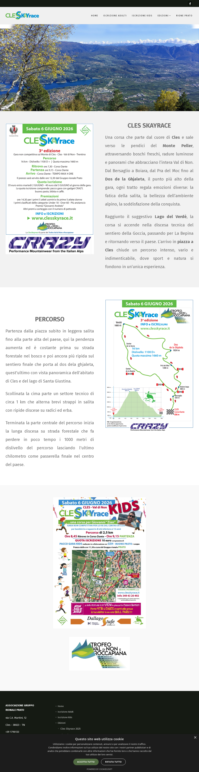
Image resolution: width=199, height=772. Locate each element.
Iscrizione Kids (142, 15)
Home (94, 15)
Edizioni (164, 15)
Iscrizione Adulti (115, 15)
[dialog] (99, 753)
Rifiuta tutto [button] (113, 761)
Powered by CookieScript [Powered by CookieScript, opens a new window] (99, 769)
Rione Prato (184, 15)
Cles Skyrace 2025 (70, 728)
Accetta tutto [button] (86, 761)
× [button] (195, 737)
